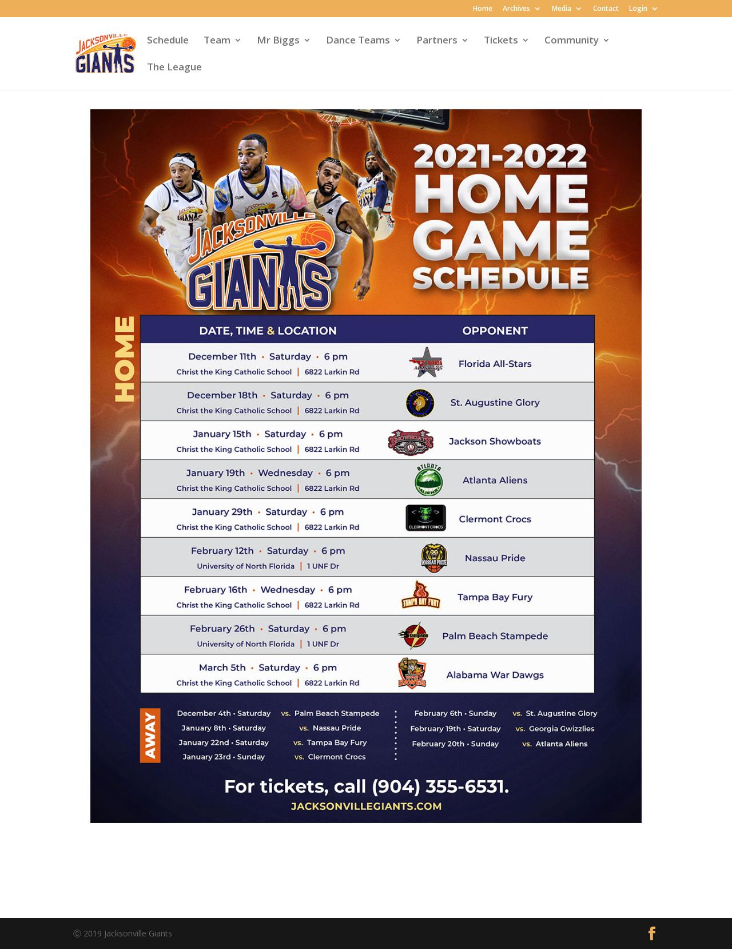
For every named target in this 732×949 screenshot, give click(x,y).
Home (482, 9)
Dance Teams (358, 41)
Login (638, 9)
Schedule (168, 41)
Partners (437, 41)
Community (571, 41)
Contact (606, 9)
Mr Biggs (278, 41)
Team (217, 41)
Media (561, 9)
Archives (516, 9)
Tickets (501, 41)
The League (174, 68)
